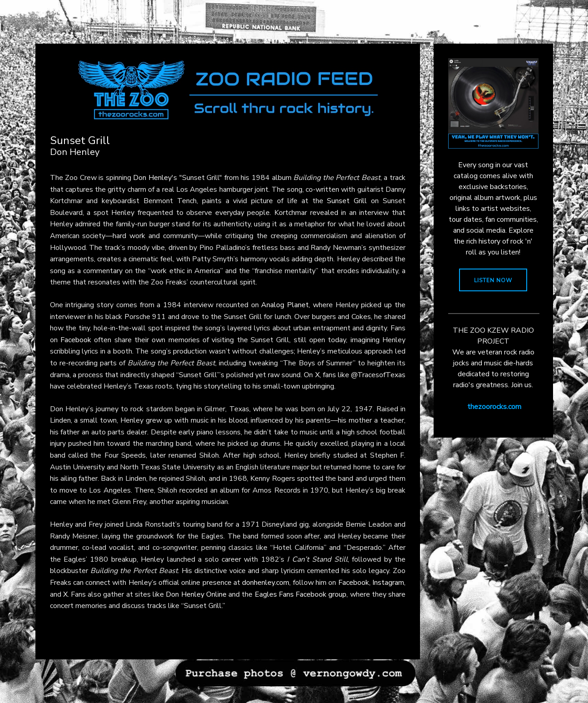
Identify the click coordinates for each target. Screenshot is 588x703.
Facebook (75, 340)
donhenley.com (265, 583)
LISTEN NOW (493, 280)
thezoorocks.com (494, 407)
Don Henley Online (196, 594)
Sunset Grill (347, 201)
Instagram (388, 583)
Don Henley (152, 178)
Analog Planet (285, 305)
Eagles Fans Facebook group (301, 594)
